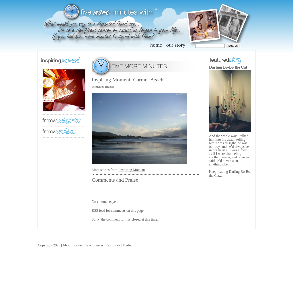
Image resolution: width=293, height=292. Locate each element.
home (156, 45)
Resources (112, 245)
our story (175, 45)
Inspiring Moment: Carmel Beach (127, 80)
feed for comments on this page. (118, 210)
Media (127, 245)
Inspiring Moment (132, 170)
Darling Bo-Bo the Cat (228, 67)
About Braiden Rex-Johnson (83, 245)
